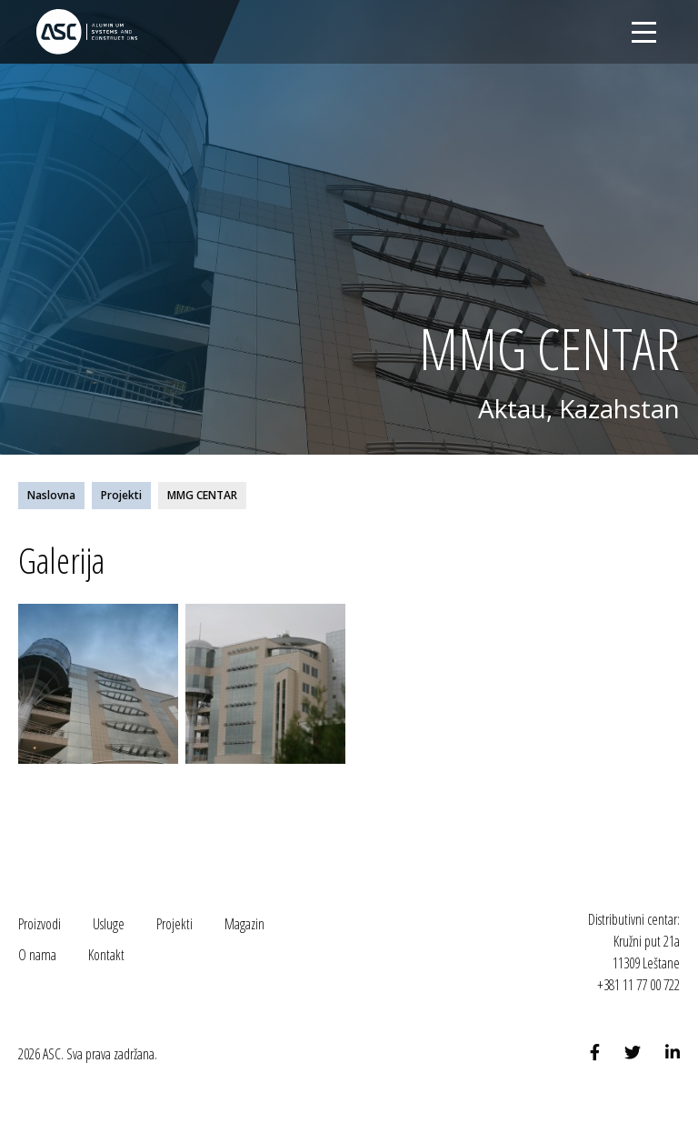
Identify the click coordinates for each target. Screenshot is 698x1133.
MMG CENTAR (202, 495)
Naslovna (51, 495)
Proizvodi (39, 924)
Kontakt (106, 955)
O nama (37, 955)
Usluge (109, 924)
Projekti (121, 495)
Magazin (244, 924)
